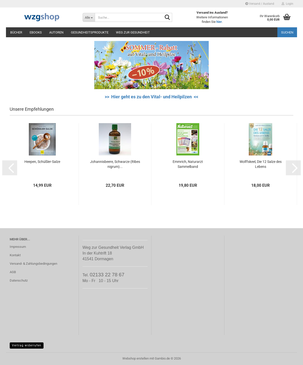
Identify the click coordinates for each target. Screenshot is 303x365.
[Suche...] (89, 17)
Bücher (16, 32)
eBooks (36, 32)
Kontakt (15, 255)
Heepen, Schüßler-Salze (42, 162)
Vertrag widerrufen (26, 345)
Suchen (287, 32)
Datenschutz (19, 280)
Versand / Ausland (259, 3)
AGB (13, 272)
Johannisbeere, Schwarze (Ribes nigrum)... (115, 164)
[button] (9, 167)
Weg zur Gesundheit (133, 32)
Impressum (18, 247)
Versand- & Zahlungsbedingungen (33, 263)
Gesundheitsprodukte (89, 32)
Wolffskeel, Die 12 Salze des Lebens (261, 164)
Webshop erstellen (135, 358)
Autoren (56, 32)
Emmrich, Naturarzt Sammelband (188, 164)
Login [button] (287, 3)
